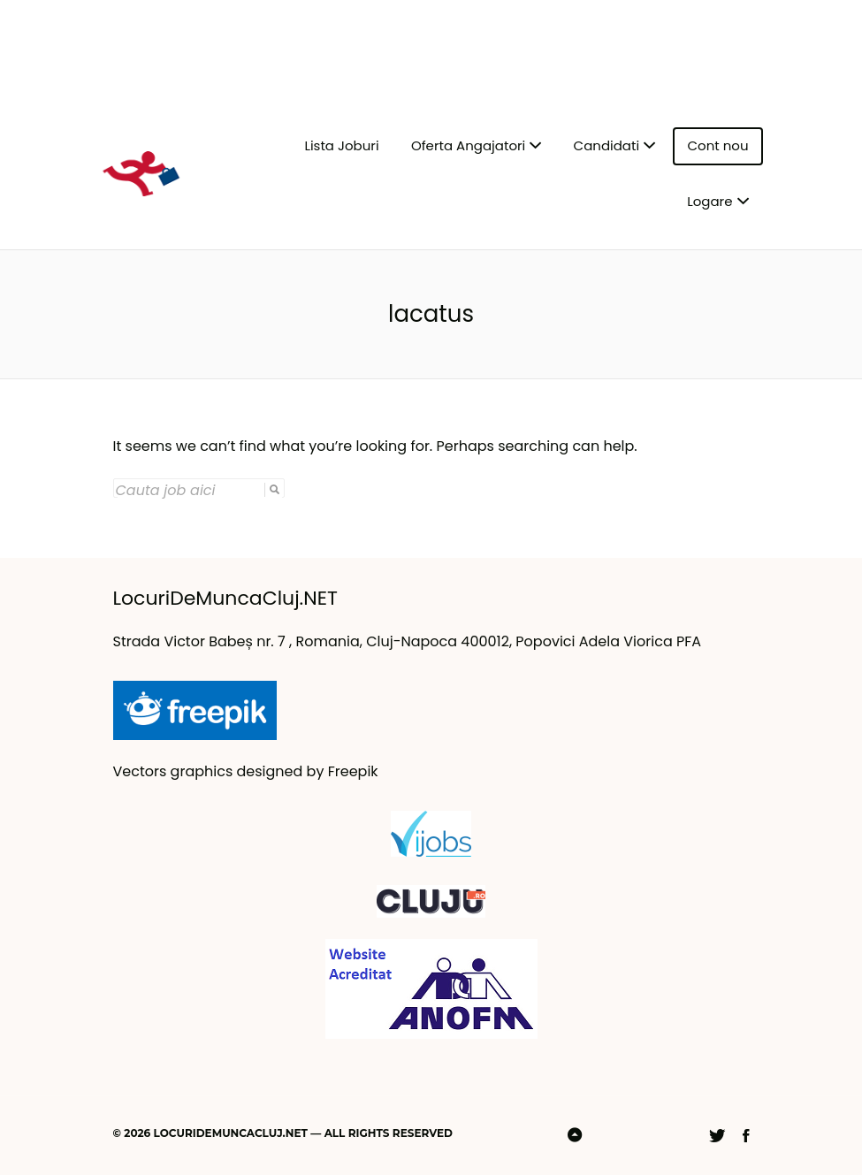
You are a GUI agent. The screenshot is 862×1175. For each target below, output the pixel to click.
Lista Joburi (341, 145)
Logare (709, 201)
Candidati (607, 145)
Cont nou (717, 145)
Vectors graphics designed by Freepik (245, 771)
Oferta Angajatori (468, 145)
